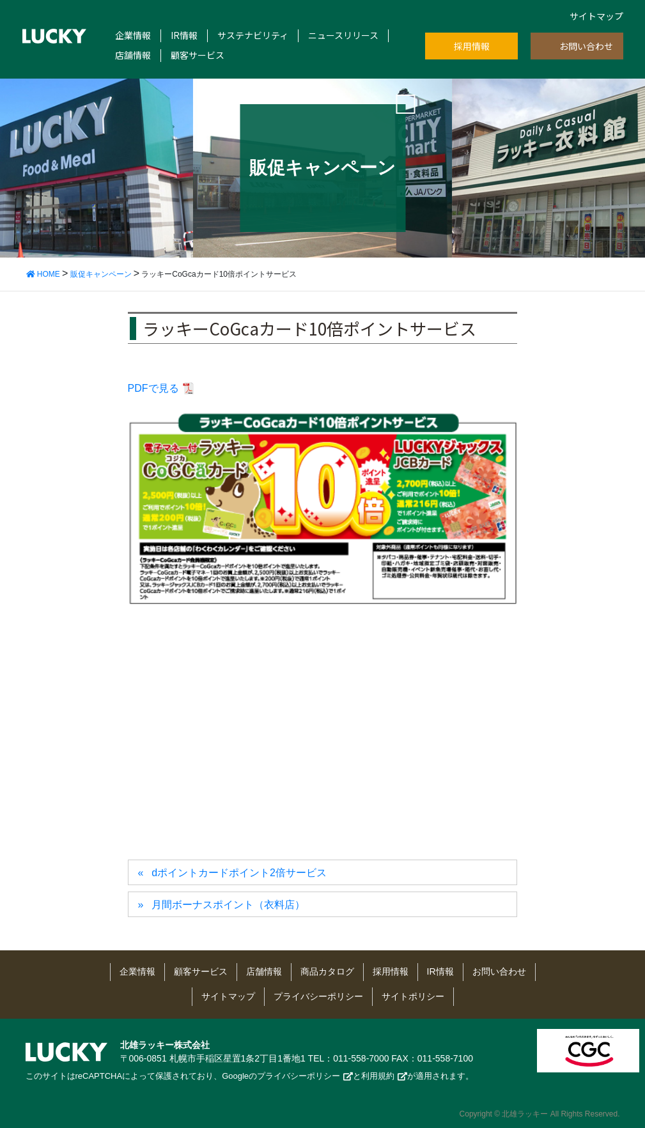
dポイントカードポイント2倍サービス (239, 872)
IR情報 (184, 35)
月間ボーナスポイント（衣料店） (228, 904)
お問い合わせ (586, 46)
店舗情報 (133, 55)
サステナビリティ (252, 35)
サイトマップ (596, 16)
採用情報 (472, 46)
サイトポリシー (413, 996)
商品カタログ (327, 971)
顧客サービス (197, 55)
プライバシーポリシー (318, 996)
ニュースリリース (343, 35)
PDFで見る (153, 388)
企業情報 (133, 35)
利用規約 (377, 1076)
